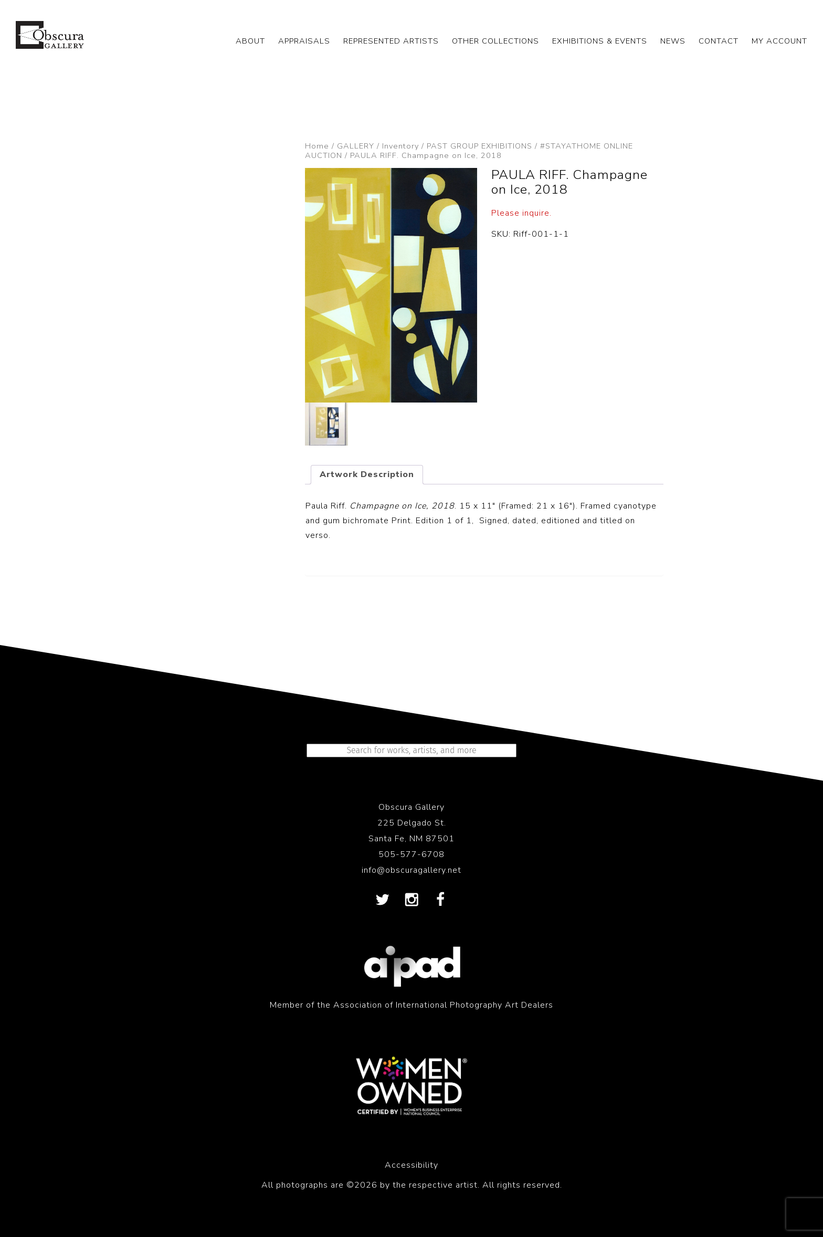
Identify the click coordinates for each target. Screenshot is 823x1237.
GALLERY (355, 146)
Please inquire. (521, 213)
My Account (779, 41)
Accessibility (411, 1165)
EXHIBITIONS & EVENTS (599, 41)
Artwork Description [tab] (367, 474)
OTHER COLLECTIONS (495, 41)
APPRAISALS (304, 41)
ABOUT (250, 41)
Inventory (400, 146)
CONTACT (718, 41)
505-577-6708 (411, 854)
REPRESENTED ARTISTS (391, 41)
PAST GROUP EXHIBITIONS (479, 146)
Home (317, 146)
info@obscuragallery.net (411, 870)
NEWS (672, 41)
